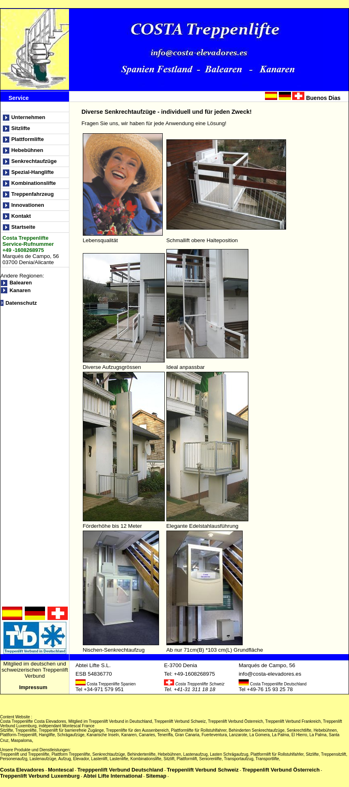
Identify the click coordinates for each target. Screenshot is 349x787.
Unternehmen (28, 117)
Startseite (24, 227)
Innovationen (28, 205)
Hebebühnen (27, 150)
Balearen (20, 283)
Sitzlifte (22, 128)
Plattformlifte (27, 139)
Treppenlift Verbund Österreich (281, 770)
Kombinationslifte (34, 183)
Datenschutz (21, 303)
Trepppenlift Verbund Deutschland (120, 770)
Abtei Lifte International (112, 776)
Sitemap (156, 776)
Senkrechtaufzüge (34, 161)
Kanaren (19, 290)
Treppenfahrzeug (33, 194)
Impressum (34, 687)
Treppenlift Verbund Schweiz (203, 770)
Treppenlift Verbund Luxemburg (40, 776)
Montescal (61, 770)
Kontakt (25, 216)
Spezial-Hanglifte (33, 172)
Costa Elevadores (22, 770)
